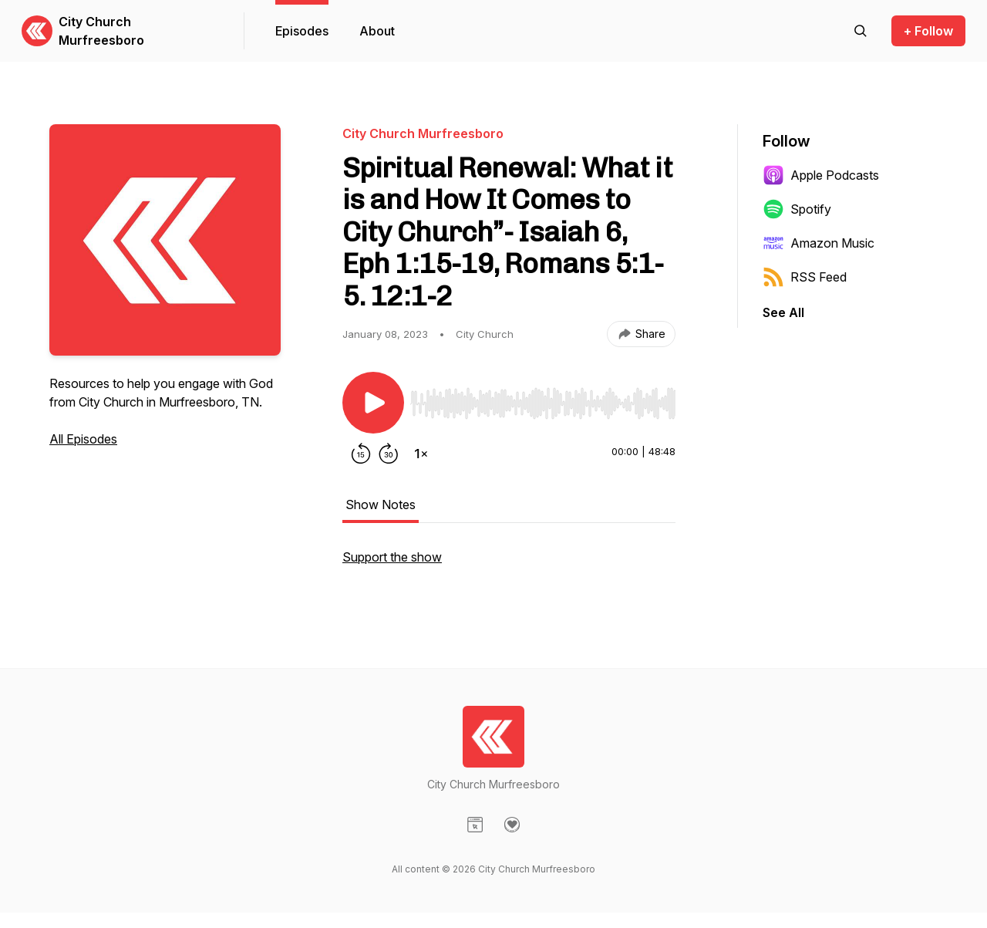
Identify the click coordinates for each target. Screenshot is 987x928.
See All (783, 312)
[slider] (542, 403)
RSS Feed (805, 277)
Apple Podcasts (821, 175)
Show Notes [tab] (380, 504)
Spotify (797, 209)
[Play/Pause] (373, 403)
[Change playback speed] (421, 453)
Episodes (301, 31)
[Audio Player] (542, 398)
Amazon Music (818, 243)
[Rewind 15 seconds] (361, 453)
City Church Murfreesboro (101, 31)
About (377, 31)
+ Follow (928, 31)
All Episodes (83, 439)
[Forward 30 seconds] (388, 453)
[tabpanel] (508, 565)
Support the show (392, 557)
